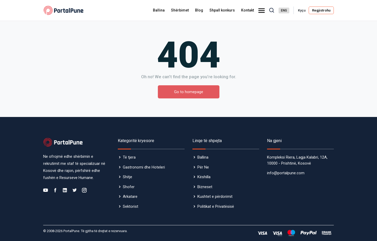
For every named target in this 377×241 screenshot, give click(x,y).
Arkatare (127, 196)
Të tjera (127, 157)
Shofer (126, 186)
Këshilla (201, 177)
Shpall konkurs (222, 10)
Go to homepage (188, 91)
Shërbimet (180, 10)
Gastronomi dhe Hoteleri (141, 167)
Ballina (159, 10)
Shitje (125, 177)
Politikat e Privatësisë (213, 206)
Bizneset (202, 186)
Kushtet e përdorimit (212, 196)
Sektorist (128, 206)
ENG (284, 10)
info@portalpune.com (285, 173)
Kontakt (247, 10)
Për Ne (200, 167)
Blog (199, 10)
